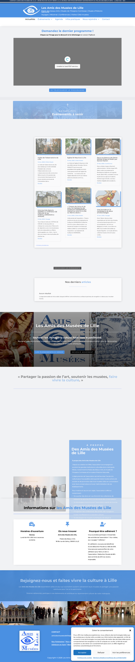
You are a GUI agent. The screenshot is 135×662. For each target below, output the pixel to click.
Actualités (30, 19)
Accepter (82, 652)
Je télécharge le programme (67, 90)
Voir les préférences (121, 652)
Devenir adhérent (82, 352)
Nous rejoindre (90, 19)
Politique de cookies (84, 658)
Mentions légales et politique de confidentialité (109, 658)
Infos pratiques (72, 19)
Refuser (101, 652)
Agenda (59, 19)
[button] (130, 630)
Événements (44, 19)
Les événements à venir (49, 352)
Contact (106, 19)
